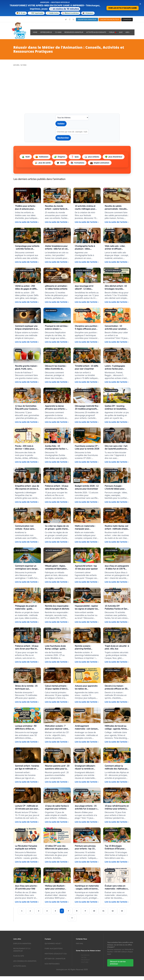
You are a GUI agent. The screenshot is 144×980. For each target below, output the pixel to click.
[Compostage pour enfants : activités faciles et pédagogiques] (27, 246)
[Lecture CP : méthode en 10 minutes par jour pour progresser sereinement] (27, 806)
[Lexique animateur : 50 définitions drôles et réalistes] (27, 726)
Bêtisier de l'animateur (55, 959)
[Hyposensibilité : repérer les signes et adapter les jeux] (87, 606)
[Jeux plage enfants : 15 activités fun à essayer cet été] (87, 806)
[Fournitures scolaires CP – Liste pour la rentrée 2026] (87, 446)
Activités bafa (19, 966)
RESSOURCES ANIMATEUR (73, 32)
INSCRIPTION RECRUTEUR (109, 20)
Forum (112, 32)
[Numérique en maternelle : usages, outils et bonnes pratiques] (87, 886)
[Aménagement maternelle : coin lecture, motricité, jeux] (87, 726)
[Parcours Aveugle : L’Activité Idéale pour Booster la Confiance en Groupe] (117, 486)
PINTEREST (85, 960)
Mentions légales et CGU (56, 954)
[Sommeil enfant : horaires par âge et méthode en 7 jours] (27, 766)
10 (94, 911)
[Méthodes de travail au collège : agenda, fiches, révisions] (117, 726)
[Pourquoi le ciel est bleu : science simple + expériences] (57, 326)
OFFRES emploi (46, 32)
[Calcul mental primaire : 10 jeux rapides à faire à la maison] (57, 686)
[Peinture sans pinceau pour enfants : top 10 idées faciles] (87, 846)
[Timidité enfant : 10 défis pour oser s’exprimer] (87, 366)
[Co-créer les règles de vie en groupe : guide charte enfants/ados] (57, 526)
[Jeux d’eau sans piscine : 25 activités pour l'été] (27, 886)
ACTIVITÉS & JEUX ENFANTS (96, 32)
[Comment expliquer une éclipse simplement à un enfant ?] (27, 326)
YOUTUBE (84, 962)
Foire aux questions (54, 948)
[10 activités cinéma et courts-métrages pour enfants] (87, 206)
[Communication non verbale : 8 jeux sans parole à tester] (27, 526)
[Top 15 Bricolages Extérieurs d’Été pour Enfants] (117, 846)
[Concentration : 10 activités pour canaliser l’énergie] (117, 326)
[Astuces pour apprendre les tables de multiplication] (87, 686)
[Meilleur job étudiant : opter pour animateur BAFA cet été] (57, 886)
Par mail (79, 943)
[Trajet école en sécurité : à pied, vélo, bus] (117, 646)
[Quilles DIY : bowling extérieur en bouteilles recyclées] (117, 406)
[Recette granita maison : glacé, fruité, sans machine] (27, 366)
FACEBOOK (85, 955)
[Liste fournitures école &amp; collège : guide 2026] (57, 646)
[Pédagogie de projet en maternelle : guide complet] (27, 606)
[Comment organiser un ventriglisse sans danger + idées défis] (27, 566)
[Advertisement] (72, 87)
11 (103, 911)
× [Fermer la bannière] (140, 4)
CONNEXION (127, 20)
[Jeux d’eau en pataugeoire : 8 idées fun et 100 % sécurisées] (117, 566)
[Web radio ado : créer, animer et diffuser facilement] (117, 246)
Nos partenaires (52, 964)
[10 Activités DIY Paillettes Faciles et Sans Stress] (117, 606)
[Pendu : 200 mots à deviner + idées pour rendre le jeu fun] (27, 446)
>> (72, 918)
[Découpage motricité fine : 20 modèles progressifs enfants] (87, 406)
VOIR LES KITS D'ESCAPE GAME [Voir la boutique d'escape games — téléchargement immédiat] (122, 8)
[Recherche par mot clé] (72, 131)
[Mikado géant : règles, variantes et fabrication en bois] (57, 566)
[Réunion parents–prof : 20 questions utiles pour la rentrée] (57, 766)
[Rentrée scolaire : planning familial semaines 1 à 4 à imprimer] (87, 646)
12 (112, 911)
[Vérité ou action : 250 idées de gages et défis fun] (27, 286)
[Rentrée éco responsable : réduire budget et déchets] (57, 606)
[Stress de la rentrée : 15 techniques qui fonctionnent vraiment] (27, 686)
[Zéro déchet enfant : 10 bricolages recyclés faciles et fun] (117, 286)
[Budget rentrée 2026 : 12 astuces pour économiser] (87, 486)
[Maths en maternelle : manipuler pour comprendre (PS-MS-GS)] (87, 526)
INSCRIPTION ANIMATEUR (87, 20)
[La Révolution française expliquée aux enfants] (27, 846)
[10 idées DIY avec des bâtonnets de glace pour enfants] (57, 846)
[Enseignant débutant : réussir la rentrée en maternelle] (87, 766)
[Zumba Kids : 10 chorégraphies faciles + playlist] (57, 446)
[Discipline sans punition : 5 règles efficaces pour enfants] (87, 326)
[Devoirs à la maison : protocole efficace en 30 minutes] (117, 686)
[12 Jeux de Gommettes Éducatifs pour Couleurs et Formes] (27, 406)
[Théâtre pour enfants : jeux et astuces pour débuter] (27, 206)
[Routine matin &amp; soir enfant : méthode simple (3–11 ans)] (117, 526)
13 (122, 911)
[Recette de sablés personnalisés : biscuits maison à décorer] (117, 206)
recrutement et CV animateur (21, 949)
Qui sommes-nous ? (53, 943)
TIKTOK (83, 957)
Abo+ (127, 32)
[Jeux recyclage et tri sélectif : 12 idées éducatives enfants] (87, 286)
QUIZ (120, 32)
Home (35, 32)
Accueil (16, 65)
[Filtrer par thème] (72, 117)
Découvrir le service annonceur (118, 962)
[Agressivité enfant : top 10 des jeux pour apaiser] (87, 566)
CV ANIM (58, 32)
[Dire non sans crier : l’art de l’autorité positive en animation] (117, 446)
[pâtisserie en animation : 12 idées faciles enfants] (57, 286)
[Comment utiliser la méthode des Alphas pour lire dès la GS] (117, 766)
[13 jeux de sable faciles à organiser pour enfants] (57, 806)
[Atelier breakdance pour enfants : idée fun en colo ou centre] (57, 246)
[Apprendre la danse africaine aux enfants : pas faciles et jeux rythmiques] (57, 406)
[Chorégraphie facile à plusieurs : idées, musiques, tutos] (87, 246)
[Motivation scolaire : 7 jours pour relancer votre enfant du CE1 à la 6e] (57, 726)
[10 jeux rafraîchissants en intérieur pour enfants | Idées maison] (117, 806)
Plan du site (18, 956)
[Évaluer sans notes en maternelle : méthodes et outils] (117, 886)
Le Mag (23, 65)
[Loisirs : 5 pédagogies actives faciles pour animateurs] (117, 366)
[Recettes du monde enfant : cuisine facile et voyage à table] (57, 206)
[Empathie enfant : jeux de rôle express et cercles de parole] (27, 486)
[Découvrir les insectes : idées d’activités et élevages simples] (57, 366)
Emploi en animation (22, 943)
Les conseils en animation (24, 961)
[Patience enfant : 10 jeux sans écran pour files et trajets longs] (57, 486)
